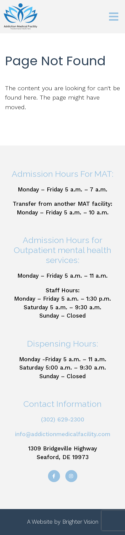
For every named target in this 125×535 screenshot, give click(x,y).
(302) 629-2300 (62, 419)
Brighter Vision (80, 521)
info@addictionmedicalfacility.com (62, 434)
